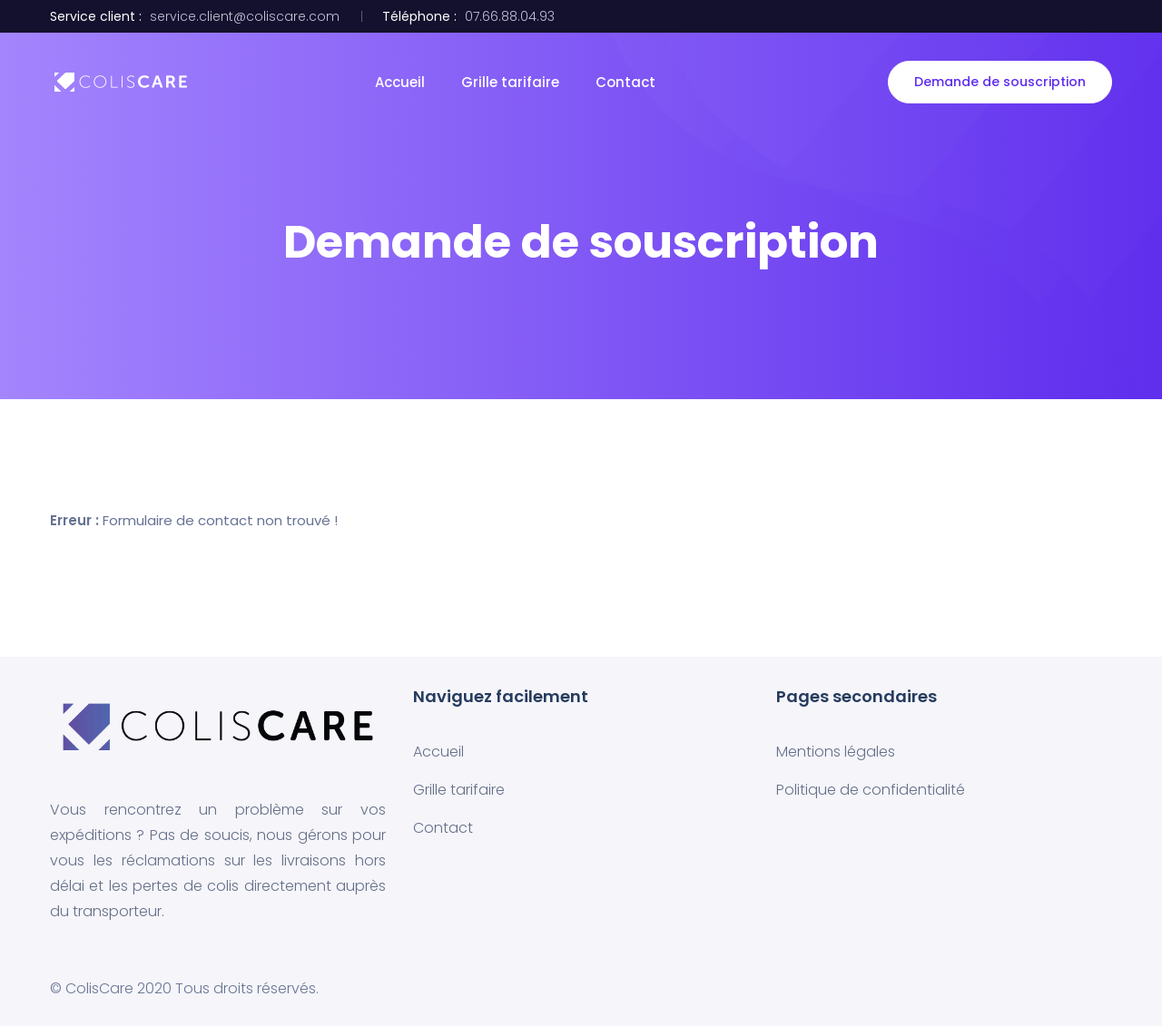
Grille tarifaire (510, 82)
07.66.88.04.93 (510, 16)
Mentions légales (835, 751)
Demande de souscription (1000, 82)
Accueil (400, 82)
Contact (625, 82)
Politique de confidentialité (870, 789)
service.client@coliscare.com (245, 16)
